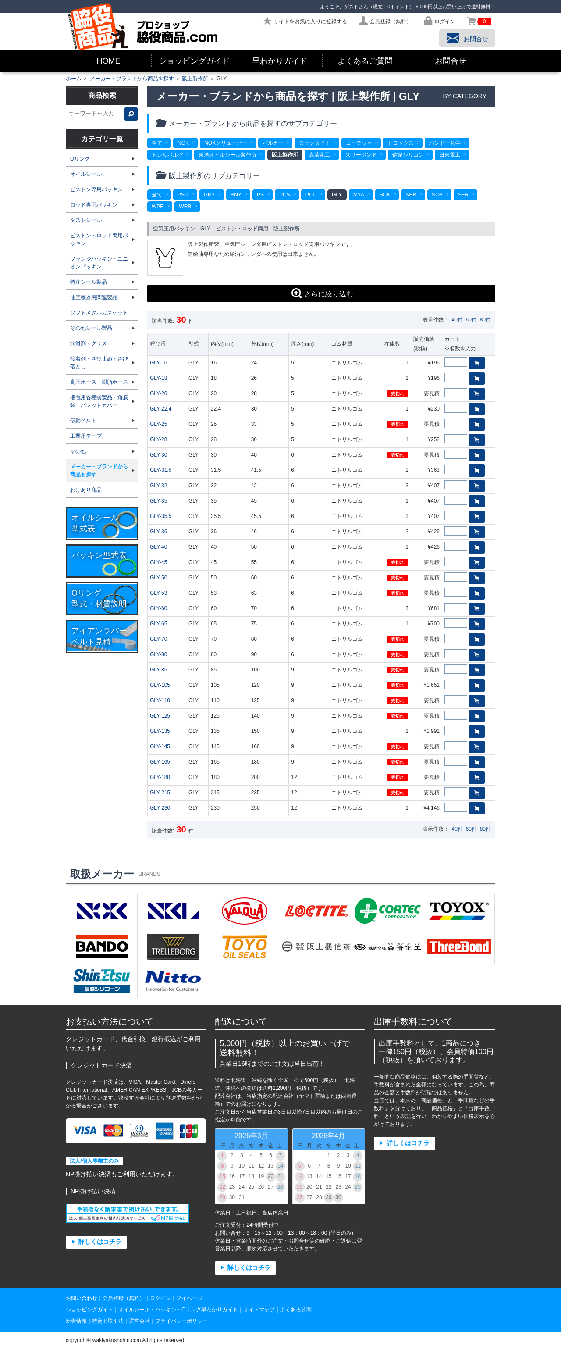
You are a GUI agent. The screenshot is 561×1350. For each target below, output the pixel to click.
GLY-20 (158, 393)
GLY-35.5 (160, 516)
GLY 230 (160, 808)
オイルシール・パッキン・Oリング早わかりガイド (178, 1310)
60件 (471, 320)
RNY (236, 195)
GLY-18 (158, 378)
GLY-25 (158, 424)
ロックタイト (314, 143)
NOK (183, 143)
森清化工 (319, 155)
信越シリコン (408, 155)
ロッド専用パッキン (93, 205)
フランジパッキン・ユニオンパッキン (99, 263)
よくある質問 (296, 1310)
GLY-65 (158, 624)
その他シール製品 (91, 328)
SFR (463, 195)
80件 (485, 320)
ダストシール (86, 220)
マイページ (189, 1298)
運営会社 (139, 1321)
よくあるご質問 (365, 61)
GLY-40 (158, 547)
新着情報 (76, 1321)
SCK (385, 195)
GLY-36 (158, 532)
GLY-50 (158, 578)
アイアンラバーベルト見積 (99, 636)
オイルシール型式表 (95, 523)
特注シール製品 (88, 282)
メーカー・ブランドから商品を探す (132, 78)
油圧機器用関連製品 (93, 297)
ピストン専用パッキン (96, 189)
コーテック (359, 143)
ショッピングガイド (194, 61)
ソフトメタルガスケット (99, 313)
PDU (310, 195)
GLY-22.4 (160, 409)
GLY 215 (160, 792)
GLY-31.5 (160, 470)
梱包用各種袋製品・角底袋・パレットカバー (99, 401)
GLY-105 (160, 685)
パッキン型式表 (99, 555)
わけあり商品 (86, 490)
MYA (358, 195)
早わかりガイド (279, 61)
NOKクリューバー (225, 143)
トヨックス (400, 143)
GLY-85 (158, 670)
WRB (185, 207)
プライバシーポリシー (181, 1321)
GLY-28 (158, 439)
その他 (78, 451)
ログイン (160, 1298)
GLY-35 (158, 501)
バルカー (273, 143)
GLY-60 (158, 608)
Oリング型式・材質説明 (99, 598)
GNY (209, 195)
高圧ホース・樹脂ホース (99, 382)
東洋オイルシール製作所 (227, 155)
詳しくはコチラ (99, 1242)
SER (410, 195)
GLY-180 (160, 777)
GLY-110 (160, 700)
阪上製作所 (195, 78)
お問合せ (450, 61)
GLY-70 (158, 639)
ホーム (74, 78)
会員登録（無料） (124, 1298)
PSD (183, 195)
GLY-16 (158, 363)
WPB (157, 207)
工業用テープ (86, 436)
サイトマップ (259, 1310)
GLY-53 (158, 593)
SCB (437, 195)
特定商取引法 (108, 1321)
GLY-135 (160, 731)
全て (157, 143)
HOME (109, 61)
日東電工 (449, 155)
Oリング (80, 159)
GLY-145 (160, 746)
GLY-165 (160, 762)
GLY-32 (158, 485)
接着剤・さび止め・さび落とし (99, 363)
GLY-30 (158, 455)
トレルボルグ (167, 155)
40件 (457, 320)
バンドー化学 (445, 143)
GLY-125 (160, 716)
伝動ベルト (83, 421)
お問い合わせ (81, 1298)
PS (260, 195)
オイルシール (86, 174)
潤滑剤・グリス (88, 343)
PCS (284, 195)
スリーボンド (361, 155)
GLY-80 (158, 654)
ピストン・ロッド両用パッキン (99, 239)
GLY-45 (158, 562)
